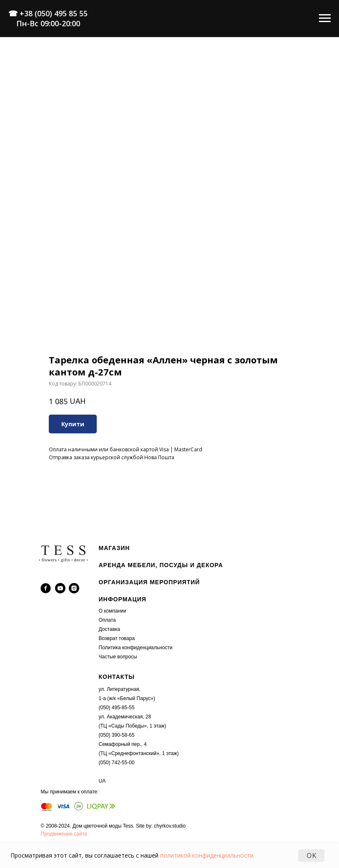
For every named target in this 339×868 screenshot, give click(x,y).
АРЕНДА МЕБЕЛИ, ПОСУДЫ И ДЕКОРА (161, 565)
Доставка (110, 629)
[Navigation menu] (325, 18)
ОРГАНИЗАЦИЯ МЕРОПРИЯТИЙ (149, 582)
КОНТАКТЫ (117, 676)
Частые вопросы (118, 657)
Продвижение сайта (64, 834)
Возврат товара (117, 638)
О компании (112, 611)
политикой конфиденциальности (207, 855)
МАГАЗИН (114, 548)
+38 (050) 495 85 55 (54, 13)
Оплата (107, 620)
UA (102, 781)
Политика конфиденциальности (136, 647)
